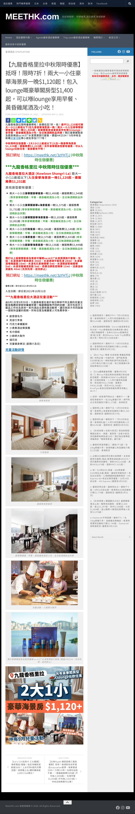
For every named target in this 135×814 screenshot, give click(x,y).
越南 (92, 245)
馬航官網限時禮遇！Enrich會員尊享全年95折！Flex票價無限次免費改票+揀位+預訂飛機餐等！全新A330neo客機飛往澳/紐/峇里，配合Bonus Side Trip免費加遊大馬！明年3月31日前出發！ (110, 332)
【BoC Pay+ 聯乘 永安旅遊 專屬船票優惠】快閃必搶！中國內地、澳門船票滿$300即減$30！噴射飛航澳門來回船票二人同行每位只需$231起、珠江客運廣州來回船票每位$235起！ (110, 360)
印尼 (92, 251)
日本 (36, 3)
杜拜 (92, 262)
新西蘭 (93, 253)
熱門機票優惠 (23, 3)
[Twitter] (34, 120)
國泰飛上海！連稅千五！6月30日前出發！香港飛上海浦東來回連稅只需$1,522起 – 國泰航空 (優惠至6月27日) (110, 410)
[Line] (29, 120)
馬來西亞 (94, 237)
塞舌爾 (93, 278)
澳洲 (81, 3)
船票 (92, 303)
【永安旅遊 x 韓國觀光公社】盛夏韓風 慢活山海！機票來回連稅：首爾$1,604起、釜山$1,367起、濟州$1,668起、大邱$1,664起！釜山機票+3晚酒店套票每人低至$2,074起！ (110, 506)
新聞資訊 (94, 297)
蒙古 (92, 286)
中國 (92, 234)
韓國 (62, 3)
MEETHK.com (32, 16)
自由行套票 (95, 292)
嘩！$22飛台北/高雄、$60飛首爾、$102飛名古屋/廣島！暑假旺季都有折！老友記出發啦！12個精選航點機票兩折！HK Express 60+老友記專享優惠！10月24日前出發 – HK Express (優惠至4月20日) (110, 475)
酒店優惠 (8, 3)
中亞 (92, 281)
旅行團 (93, 294)
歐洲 (90, 3)
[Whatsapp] (13, 120)
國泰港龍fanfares (99, 212)
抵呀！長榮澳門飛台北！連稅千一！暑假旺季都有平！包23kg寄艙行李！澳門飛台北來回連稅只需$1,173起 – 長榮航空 (110, 399)
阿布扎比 (94, 273)
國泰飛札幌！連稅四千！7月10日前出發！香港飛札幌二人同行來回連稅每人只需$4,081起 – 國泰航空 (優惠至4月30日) (109, 422)
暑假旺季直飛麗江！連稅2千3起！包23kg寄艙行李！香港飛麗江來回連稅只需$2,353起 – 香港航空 (110, 447)
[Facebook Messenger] (18, 120)
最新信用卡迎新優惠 (15, 44)
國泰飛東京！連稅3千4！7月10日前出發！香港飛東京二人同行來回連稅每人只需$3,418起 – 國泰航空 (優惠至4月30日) (109, 318)
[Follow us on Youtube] (128, 51)
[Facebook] (8, 120)
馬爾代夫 (94, 267)
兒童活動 (16, 138)
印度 (92, 248)
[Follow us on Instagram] (123, 51)
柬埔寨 (93, 242)
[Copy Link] (40, 120)
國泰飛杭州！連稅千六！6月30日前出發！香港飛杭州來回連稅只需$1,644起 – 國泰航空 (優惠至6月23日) (109, 346)
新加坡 (72, 3)
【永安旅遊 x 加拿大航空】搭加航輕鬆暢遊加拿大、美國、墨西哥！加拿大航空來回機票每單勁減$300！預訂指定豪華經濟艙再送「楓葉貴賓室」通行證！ (110, 434)
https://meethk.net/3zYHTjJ (47, 155)
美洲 (92, 256)
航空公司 (113, 37)
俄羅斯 (93, 240)
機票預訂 (98, 37)
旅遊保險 (94, 300)
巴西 (92, 289)
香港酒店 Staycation (17, 51)
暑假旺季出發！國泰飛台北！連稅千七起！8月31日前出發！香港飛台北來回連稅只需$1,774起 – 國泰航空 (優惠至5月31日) (110, 491)
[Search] (128, 61)
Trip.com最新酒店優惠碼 (76, 37)
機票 (92, 210)
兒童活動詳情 (15, 349)
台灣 (45, 3)
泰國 (53, 3)
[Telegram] (24, 120)
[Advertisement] (110, 137)
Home (8, 37)
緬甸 (92, 275)
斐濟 (92, 270)
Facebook (102, 3)
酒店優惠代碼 (23, 37)
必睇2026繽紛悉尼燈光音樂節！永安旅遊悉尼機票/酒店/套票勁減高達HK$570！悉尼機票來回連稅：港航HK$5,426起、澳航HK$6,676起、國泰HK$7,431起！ (110, 460)
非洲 (92, 283)
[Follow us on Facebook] (119, 51)
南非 (92, 264)
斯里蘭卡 (94, 259)
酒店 (92, 207)
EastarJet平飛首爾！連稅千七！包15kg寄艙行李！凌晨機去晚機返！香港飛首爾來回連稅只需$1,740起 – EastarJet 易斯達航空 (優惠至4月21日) (110, 521)
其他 (92, 305)
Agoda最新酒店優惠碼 (47, 37)
